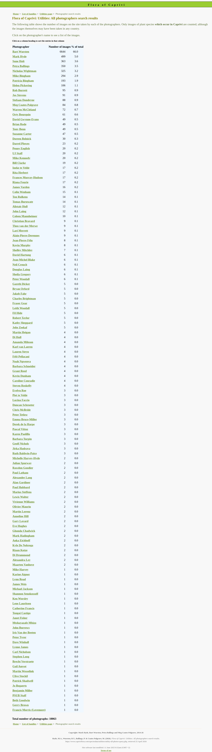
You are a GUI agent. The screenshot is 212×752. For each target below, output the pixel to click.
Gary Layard (20, 521)
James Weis (19, 584)
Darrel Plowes (21, 143)
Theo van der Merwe (25, 225)
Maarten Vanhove (23, 564)
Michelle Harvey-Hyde (26, 458)
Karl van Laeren (23, 346)
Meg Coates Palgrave (25, 104)
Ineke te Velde (21, 167)
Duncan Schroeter (23, 404)
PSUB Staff (19, 695)
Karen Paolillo (21, 434)
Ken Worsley (20, 598)
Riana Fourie (20, 182)
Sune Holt (19, 61)
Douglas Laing (21, 269)
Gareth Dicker (21, 283)
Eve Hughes (20, 526)
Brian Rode (19, 124)
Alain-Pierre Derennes (26, 235)
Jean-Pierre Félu (23, 240)
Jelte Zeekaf (20, 327)
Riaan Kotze (20, 550)
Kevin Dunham (22, 375)
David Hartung (22, 254)
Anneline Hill (21, 516)
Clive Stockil (20, 676)
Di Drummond (21, 555)
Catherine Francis (23, 608)
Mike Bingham (21, 75)
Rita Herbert (20, 172)
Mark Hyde (19, 56)
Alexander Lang (22, 477)
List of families (29, 14)
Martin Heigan (21, 332)
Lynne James (20, 647)
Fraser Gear (20, 303)
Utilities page (46, 14)
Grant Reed (20, 371)
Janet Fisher (20, 617)
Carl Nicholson (22, 651)
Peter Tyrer (19, 637)
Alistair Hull (20, 206)
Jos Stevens (19, 95)
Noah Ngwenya (22, 361)
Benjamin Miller (23, 690)
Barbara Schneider (24, 366)
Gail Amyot (19, 666)
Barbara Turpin (22, 438)
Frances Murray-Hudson (28, 177)
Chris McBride (22, 409)
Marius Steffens (22, 492)
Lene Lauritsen (22, 603)
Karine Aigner (21, 574)
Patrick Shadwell (23, 680)
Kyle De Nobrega (23, 545)
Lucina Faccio (21, 400)
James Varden (21, 187)
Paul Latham (20, 472)
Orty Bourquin (22, 114)
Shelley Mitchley (23, 250)
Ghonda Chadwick (24, 530)
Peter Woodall (21, 279)
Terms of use (106, 750)
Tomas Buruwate (23, 201)
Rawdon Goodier (23, 467)
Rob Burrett (20, 90)
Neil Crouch (20, 264)
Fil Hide (17, 313)
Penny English (21, 148)
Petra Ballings (21, 66)
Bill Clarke (19, 162)
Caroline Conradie (24, 380)
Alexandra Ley (21, 559)
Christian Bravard (24, 221)
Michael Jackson (23, 588)
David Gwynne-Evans (26, 119)
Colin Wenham (22, 191)
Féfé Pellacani (21, 356)
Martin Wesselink (23, 671)
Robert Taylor (21, 317)
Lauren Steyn (21, 351)
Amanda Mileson (23, 342)
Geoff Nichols (21, 443)
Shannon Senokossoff (25, 593)
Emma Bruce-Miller (25, 419)
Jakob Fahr (19, 293)
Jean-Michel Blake (24, 259)
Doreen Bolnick (22, 138)
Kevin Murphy (21, 245)
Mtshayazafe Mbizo (24, 622)
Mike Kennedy (21, 158)
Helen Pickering (22, 85)
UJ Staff (18, 153)
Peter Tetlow (20, 414)
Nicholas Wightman (24, 70)
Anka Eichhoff (21, 540)
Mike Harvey (20, 569)
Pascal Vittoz (20, 429)
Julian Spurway (22, 463)
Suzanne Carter (22, 133)
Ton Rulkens (20, 196)
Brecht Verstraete (23, 661)
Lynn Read (19, 579)
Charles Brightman (24, 298)
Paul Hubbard (21, 487)
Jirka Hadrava (21, 448)
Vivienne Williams (23, 501)
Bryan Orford (21, 288)
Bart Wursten (21, 51)
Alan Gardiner (21, 482)
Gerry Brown (21, 705)
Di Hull (17, 337)
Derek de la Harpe (24, 424)
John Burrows (21, 627)
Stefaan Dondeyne (23, 100)
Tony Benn (19, 129)
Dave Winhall (21, 642)
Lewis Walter (21, 496)
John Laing (19, 211)
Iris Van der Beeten (24, 632)
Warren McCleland (24, 109)
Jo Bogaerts (20, 685)
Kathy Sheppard (23, 322)
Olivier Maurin (22, 506)
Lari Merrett (20, 230)
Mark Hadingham (23, 535)
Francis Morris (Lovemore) (29, 709)
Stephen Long (21, 656)
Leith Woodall (21, 308)
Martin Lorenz (21, 511)
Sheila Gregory (22, 274)
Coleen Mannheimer (25, 216)
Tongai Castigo (21, 613)
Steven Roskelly (22, 385)
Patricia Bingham (23, 80)
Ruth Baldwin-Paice (25, 453)
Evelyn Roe (19, 390)
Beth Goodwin (21, 700)
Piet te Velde (20, 395)
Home (16, 14)
